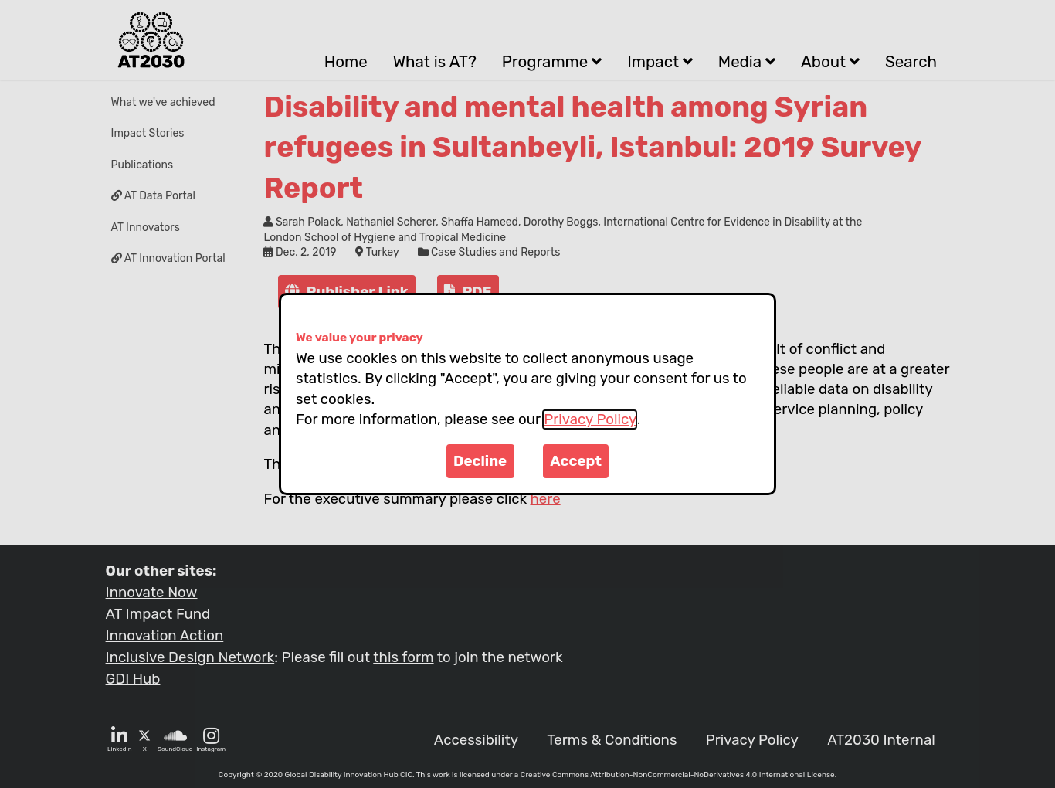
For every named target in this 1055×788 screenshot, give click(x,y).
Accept (576, 461)
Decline (480, 461)
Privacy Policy (590, 419)
